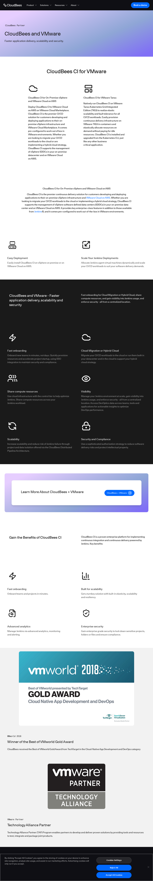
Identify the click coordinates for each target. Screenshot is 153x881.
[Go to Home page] (12, 5)
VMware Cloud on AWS (98, 197)
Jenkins (38, 211)
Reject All (114, 870)
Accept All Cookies (114, 877)
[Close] (148, 869)
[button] (32, 5)
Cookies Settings (114, 862)
